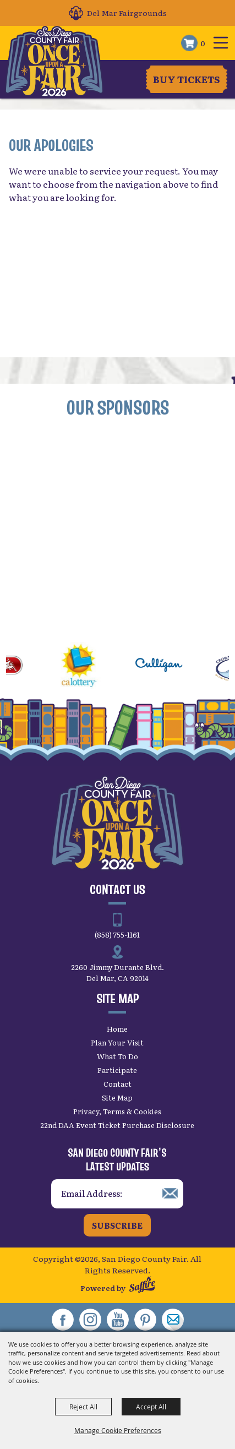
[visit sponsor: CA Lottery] (89, 666)
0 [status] (202, 42)
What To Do (117, 1056)
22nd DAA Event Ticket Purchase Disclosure (117, 1125)
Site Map (117, 1097)
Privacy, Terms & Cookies (117, 1111)
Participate (117, 1070)
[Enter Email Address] (117, 1193)
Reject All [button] (83, 1406)
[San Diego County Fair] (54, 61)
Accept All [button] (151, 1406)
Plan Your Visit (117, 1042)
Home (117, 1028)
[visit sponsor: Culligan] (169, 666)
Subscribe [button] (117, 1225)
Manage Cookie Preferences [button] (117, 1430)
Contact (117, 1083)
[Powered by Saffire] (142, 1285)
